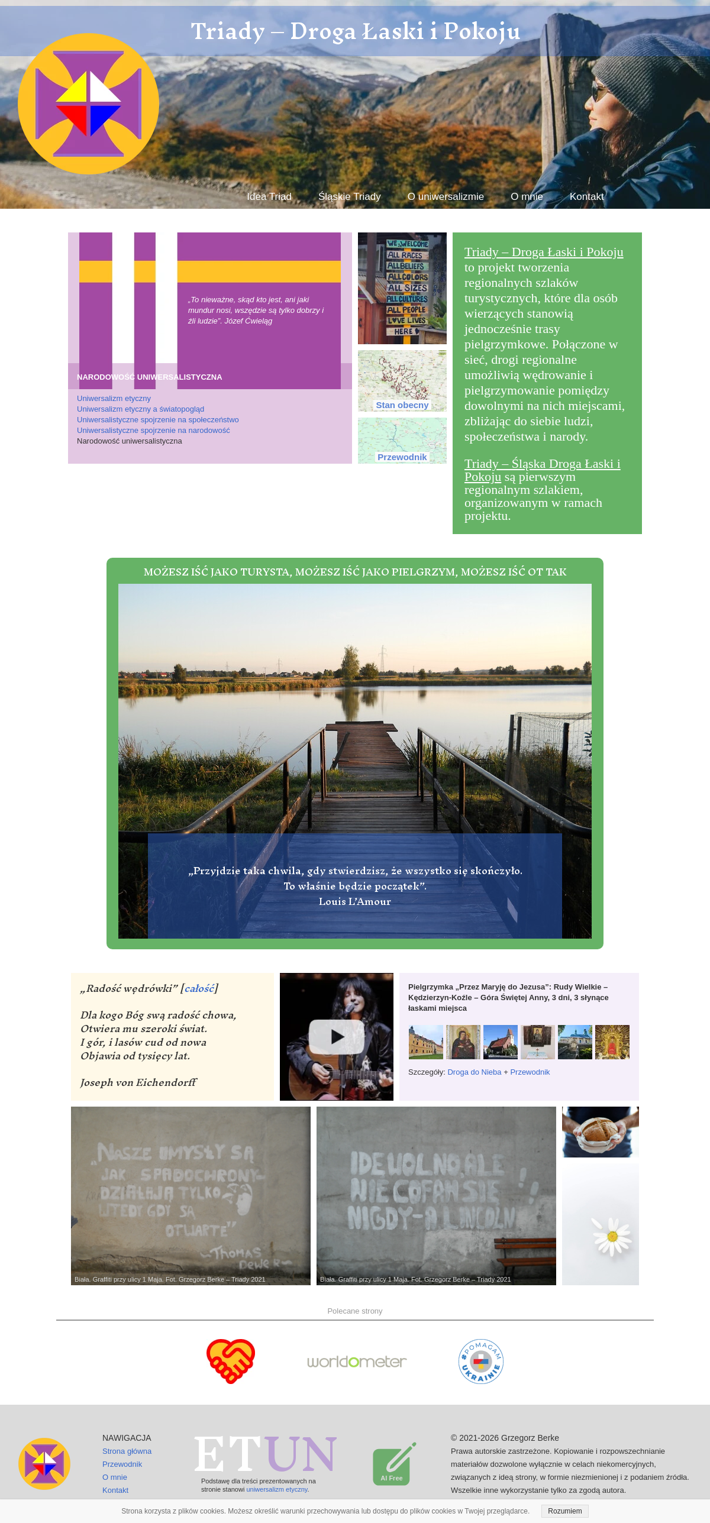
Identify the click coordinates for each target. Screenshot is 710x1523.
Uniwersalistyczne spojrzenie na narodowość (153, 430)
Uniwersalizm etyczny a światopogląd (140, 409)
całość (199, 988)
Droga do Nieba (474, 1072)
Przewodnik (530, 1072)
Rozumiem (565, 1511)
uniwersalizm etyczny (276, 1489)
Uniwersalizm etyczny (114, 398)
